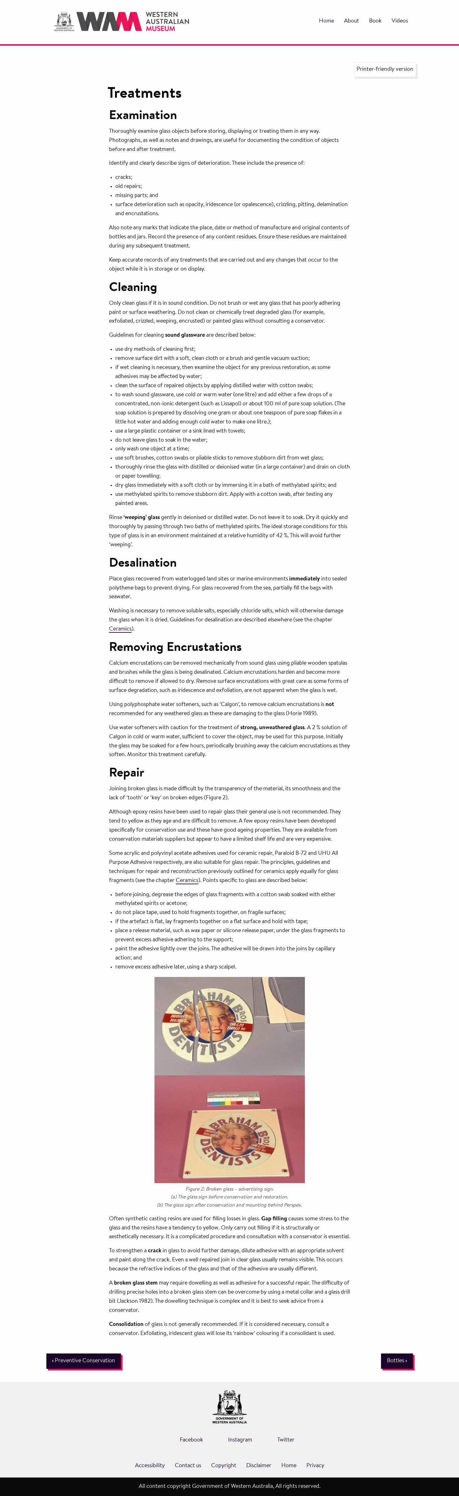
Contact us (188, 1466)
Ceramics (120, 629)
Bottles (397, 1361)
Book (375, 21)
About (351, 21)
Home (326, 21)
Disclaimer (258, 1466)
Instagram (240, 1440)
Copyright (223, 1466)
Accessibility (150, 1466)
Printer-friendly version (385, 69)
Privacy (315, 1466)
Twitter (286, 1440)
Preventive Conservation (83, 1361)
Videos (400, 21)
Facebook (191, 1440)
